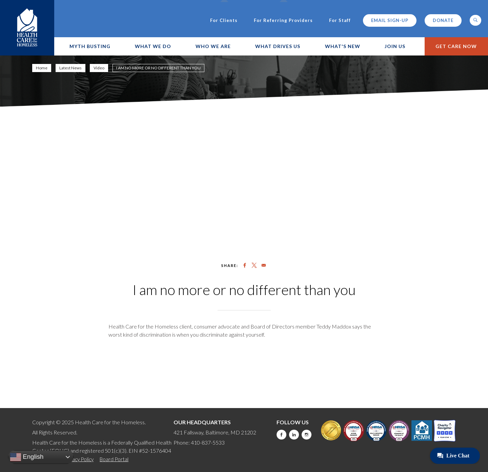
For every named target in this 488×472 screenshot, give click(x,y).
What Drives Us (277, 46)
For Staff (340, 20)
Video (99, 67)
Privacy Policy (79, 459)
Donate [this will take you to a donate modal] (443, 20)
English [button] (26, 457)
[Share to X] (254, 265)
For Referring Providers (283, 20)
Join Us (395, 46)
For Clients (224, 20)
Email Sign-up (389, 20)
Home (41, 67)
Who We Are (213, 46)
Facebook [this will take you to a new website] (281, 435)
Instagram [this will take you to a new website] (306, 435)
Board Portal (114, 459)
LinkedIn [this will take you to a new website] (294, 435)
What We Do (153, 46)
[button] (475, 20)
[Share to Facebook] (244, 265)
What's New (342, 46)
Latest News (70, 67)
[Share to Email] (263, 265)
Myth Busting (89, 46)
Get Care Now (456, 46)
